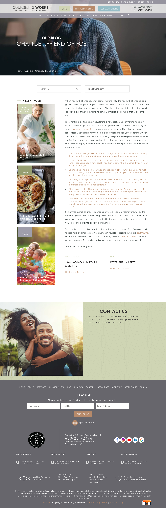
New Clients (113, 2)
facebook (117, 440)
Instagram (123, 440)
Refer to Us (131, 387)
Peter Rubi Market (122, 262)
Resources (87, 15)
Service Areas (57, 387)
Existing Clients (128, 2)
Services (67, 15)
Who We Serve (52, 15)
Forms (64, 9)
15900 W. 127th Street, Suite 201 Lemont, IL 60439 (102, 462)
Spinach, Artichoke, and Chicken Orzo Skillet (34, 217)
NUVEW (46, 502)
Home (22, 387)
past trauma (142, 233)
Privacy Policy (116, 502)
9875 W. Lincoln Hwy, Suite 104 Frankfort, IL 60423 (67, 462)
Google (141, 440)
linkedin (135, 440)
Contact (120, 15)
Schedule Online (145, 2)
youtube (129, 440)
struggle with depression (81, 129)
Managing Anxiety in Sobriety (81, 264)
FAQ (77, 15)
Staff (40, 15)
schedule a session (129, 236)
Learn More (72, 272)
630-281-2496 (142, 10)
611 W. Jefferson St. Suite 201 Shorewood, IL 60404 (136, 462)
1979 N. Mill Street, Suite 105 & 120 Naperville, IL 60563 (32, 462)
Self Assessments (84, 9)
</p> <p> (118, 350)
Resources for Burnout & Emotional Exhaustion (35, 278)
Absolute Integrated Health (32, 156)
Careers (109, 15)
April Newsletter (86, 422)
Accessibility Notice (97, 502)
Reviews (99, 15)
